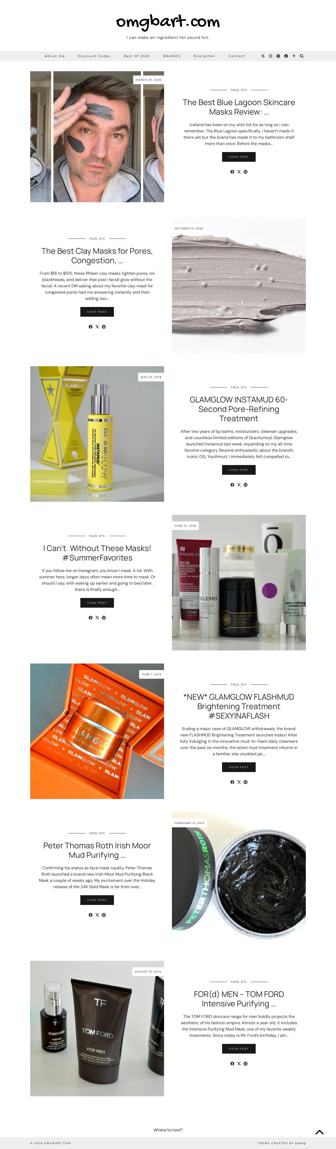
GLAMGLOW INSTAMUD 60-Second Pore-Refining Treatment (239, 409)
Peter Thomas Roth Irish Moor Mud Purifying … (97, 850)
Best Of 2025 (137, 56)
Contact (237, 56)
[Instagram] (271, 56)
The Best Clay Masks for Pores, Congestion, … (97, 255)
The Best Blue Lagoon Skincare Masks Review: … (239, 107)
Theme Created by (282, 1143)
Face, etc (239, 90)
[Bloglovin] (294, 56)
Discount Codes (94, 56)
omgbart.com (168, 22)
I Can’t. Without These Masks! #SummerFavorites (97, 553)
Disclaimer (204, 56)
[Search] (302, 56)
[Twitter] (263, 56)
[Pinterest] (278, 56)
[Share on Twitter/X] (239, 172)
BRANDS (171, 56)
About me (55, 56)
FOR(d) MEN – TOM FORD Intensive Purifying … (239, 999)
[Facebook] (286, 56)
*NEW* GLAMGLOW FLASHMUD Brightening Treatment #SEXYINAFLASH (238, 706)
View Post (239, 157)
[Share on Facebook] (232, 172)
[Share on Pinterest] (245, 172)
